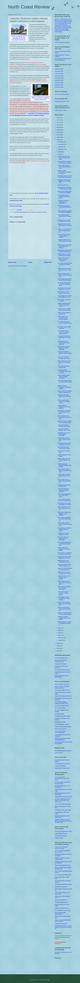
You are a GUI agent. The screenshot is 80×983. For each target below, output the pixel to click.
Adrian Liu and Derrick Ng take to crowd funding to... (64, 231)
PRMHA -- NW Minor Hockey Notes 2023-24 (62, 858)
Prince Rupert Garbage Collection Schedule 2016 (61, 702)
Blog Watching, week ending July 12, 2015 (64, 561)
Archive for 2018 (59, 82)
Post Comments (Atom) (21, 266)
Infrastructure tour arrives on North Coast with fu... (64, 220)
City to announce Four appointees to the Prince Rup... (64, 417)
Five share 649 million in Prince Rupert (64, 367)
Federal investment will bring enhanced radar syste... (64, 158)
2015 (58, 139)
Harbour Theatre (59, 838)
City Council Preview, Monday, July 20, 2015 (64, 429)
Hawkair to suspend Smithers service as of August (64, 618)
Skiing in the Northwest (61, 900)
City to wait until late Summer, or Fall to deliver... (63, 593)
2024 (58, 117)
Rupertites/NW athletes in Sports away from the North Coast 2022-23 (63, 927)
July (59, 154)
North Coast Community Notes (62, 804)
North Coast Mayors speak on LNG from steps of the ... (65, 382)
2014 (58, 643)
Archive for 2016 (59, 87)
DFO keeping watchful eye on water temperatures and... (64, 544)
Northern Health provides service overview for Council (64, 305)
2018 (58, 132)
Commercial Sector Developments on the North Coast (62, 779)
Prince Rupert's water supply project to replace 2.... (64, 216)
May (59, 630)
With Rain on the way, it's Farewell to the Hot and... (65, 573)
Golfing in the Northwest (61, 923)
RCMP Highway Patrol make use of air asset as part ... (64, 583)
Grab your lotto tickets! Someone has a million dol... (64, 609)
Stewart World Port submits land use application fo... (65, 391)
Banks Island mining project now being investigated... (65, 192)
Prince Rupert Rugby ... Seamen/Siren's (61, 913)
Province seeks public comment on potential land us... (64, 402)
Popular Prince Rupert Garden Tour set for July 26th (64, 471)
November (61, 144)
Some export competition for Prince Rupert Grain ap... (64, 519)
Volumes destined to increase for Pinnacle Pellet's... (64, 549)
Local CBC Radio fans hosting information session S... (63, 490)
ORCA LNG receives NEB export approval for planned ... (64, 246)
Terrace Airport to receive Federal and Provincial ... (65, 254)
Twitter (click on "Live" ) (61, 110)
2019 (58, 129)
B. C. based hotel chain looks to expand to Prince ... (65, 323)
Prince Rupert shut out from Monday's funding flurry (65, 251)
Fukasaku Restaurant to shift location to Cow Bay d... (64, 225)
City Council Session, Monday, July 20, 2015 (64, 425)
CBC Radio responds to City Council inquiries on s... (64, 207)
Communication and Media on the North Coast (62, 783)
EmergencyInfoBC (59, 713)
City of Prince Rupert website (62, 690)
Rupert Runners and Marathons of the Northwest (63, 920)
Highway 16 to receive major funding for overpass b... (63, 259)
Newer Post (12, 262)
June (59, 627)
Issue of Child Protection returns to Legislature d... (65, 500)
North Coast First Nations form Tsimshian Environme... (64, 588)
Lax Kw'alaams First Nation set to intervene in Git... (65, 296)
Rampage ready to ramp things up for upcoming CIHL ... (64, 181)
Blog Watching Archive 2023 (62, 101)
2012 (58, 648)
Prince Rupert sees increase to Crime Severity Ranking (63, 318)
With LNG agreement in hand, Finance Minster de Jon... (65, 275)
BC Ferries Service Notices (62, 705)
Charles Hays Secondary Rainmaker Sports (61, 847)
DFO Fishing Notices (60, 708)
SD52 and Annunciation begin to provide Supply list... (64, 604)
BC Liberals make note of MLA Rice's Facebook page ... (64, 284)
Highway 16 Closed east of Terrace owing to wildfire (64, 613)
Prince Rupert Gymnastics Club (63, 874)
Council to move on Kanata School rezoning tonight (65, 421)
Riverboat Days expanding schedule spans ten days (65, 188)
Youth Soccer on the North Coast (63, 884)
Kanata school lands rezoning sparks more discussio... (64, 343)
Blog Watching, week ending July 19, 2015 (64, 447)
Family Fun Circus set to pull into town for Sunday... (64, 577)
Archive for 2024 (59, 69)
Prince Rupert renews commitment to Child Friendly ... (63, 598)
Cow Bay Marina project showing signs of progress (64, 236)
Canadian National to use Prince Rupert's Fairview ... (64, 241)
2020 (58, 127)
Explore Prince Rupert (60, 664)
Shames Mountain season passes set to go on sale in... (64, 270)
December (61, 141)
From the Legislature (60, 766)
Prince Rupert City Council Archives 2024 (61, 676)
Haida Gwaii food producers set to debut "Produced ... (65, 211)
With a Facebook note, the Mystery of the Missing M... (64, 362)
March (59, 635)
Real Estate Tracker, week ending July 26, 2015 (64, 288)
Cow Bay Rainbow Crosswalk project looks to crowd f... (64, 371)
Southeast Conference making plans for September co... (63, 202)
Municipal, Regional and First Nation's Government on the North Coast (62, 800)
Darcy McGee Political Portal (62, 768)
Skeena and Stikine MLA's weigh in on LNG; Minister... (64, 514)
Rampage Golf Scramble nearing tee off (64, 485)
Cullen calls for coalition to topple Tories (64, 313)
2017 (58, 134)
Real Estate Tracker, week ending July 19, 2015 (64, 444)
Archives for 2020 (59, 78)
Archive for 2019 (59, 80)
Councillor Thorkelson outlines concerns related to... (65, 353)
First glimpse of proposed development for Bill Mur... (64, 412)
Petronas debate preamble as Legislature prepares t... (64, 623)
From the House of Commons (62, 763)
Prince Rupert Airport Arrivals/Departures (60, 731)
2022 (58, 122)
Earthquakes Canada (60, 722)
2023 (58, 120)
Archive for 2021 (59, 75)
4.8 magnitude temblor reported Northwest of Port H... (64, 197)
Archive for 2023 (59, 71)
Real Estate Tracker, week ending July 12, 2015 (64, 557)
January (60, 640)
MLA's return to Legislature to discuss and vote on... (64, 553)
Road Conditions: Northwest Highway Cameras (62, 687)
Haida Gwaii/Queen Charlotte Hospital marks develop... (64, 465)
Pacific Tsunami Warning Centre (63, 726)
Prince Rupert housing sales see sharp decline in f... (64, 481)
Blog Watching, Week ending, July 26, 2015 (64, 292)
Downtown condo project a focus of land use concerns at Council (30, 212)
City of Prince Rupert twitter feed (63, 696)
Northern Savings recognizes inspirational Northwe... (64, 387)
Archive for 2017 (59, 84)
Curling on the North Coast (61, 908)
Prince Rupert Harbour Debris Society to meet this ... (64, 439)
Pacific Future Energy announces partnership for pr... (64, 167)
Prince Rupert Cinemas (61, 835)
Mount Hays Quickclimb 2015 (62, 865)
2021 (58, 125)
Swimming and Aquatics (61, 886)
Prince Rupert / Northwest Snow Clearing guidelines (63, 59)
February (60, 637)
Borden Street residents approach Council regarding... (64, 348)
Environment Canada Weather (62, 716)
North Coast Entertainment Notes (63, 831)
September (61, 149)
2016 (58, 137)
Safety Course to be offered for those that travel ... (65, 569)
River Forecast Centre (60, 728)
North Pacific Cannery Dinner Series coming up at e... (64, 524)
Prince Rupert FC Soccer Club (62, 910)
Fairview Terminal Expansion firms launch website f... (64, 407)
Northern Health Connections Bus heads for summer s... (64, 172)
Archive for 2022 (59, 73)
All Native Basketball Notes (62, 902)
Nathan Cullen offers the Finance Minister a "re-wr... (64, 460)
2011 (58, 650)
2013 (58, 645)
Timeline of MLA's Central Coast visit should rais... (64, 309)
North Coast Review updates (62, 42)
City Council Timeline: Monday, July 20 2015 (64, 357)
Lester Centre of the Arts (61, 833)
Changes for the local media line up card (63, 534)
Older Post (48, 262)
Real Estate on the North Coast (63, 810)
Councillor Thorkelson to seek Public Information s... (64, 337)
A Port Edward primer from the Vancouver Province (64, 279)
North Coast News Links (61, 658)
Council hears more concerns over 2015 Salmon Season (63, 332)
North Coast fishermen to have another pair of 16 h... (64, 508)
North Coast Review (29, 6)
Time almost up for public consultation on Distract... (65, 504)
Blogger (48, 979)
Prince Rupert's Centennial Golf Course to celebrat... (65, 162)
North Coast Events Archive (62, 94)
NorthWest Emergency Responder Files (60, 661)
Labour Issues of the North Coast (63, 796)
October (60, 146)
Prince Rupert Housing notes (62, 669)
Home (30, 262)
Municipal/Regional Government (63, 750)
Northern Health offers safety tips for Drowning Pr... (64, 396)
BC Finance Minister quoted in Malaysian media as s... (65, 265)
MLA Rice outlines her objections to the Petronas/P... (63, 538)
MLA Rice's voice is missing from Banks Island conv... (65, 176)
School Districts (59, 752)
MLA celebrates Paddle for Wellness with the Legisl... (64, 529)
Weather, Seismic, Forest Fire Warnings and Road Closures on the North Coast (63, 821)
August (60, 151)
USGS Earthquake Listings (62, 724)
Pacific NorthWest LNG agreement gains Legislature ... (64, 377)
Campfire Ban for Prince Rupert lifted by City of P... (64, 476)
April (59, 632)
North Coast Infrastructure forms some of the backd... (64, 495)
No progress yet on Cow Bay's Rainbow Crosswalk (64, 434)
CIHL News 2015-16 (63, 185)
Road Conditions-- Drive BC (62, 684)
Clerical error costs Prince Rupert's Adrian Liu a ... (64, 565)
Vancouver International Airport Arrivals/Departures (63, 739)
